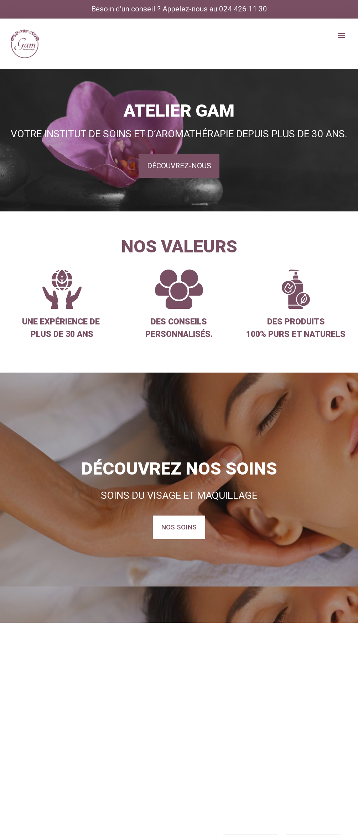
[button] (341, 35)
